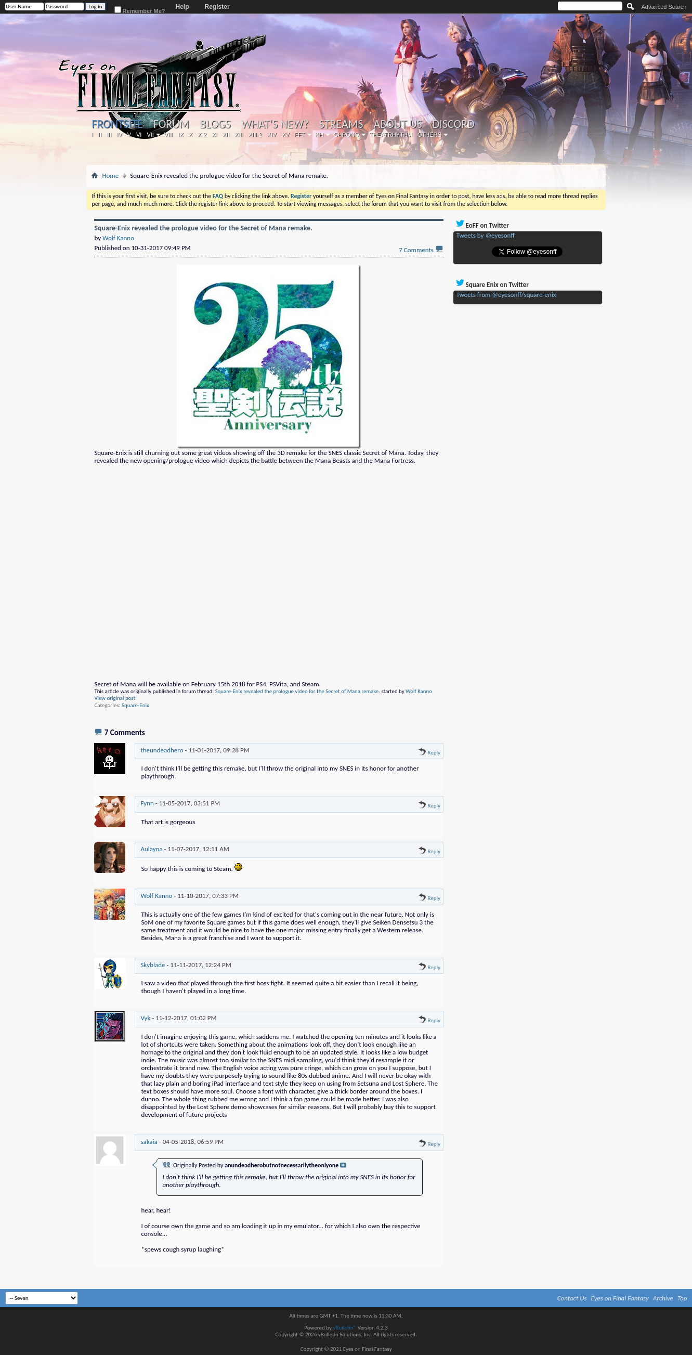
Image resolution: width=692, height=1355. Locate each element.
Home (110, 175)
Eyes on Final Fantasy (620, 1298)
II (99, 135)
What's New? (275, 124)
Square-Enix (135, 705)
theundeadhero (161, 750)
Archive (663, 1298)
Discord (454, 124)
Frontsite (117, 124)
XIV (272, 135)
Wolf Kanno (419, 691)
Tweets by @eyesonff (485, 235)
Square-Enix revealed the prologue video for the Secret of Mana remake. (297, 691)
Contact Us (572, 1298)
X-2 (202, 135)
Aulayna (151, 849)
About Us (398, 124)
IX (180, 135)
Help (182, 6)
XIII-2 (255, 135)
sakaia (148, 1141)
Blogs (215, 124)
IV (119, 135)
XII (226, 135)
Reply (429, 752)
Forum (171, 124)
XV (286, 135)
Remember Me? (139, 10)
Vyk (145, 1018)
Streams (341, 124)
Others (429, 135)
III (109, 135)
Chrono (346, 135)
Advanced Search (664, 7)
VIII (168, 135)
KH (319, 135)
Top (682, 1298)
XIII (238, 135)
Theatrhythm (391, 135)
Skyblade (152, 965)
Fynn (147, 803)
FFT (299, 135)
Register (217, 6)
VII (150, 135)
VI (138, 135)
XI (214, 135)
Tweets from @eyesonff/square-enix (506, 294)
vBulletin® (344, 1327)
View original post (114, 698)
